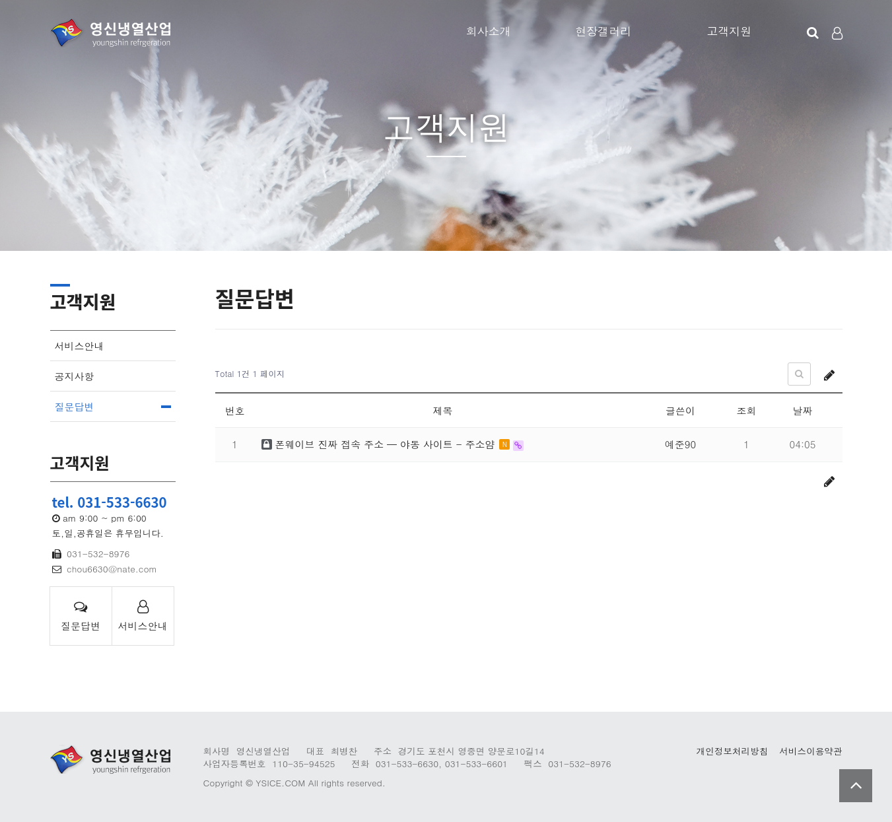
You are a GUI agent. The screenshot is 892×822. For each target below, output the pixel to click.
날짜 (803, 410)
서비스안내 (79, 346)
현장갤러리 (603, 31)
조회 (747, 410)
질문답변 (74, 406)
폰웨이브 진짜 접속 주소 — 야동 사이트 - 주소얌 (379, 444)
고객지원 (728, 31)
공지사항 (74, 376)
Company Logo (110, 33)
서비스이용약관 (810, 751)
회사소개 (488, 31)
